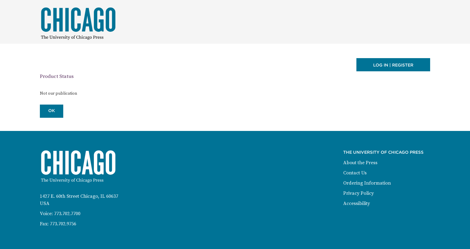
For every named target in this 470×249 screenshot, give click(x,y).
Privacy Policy (358, 193)
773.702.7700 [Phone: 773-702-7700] (67, 214)
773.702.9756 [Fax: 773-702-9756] (63, 224)
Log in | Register (393, 65)
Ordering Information (367, 183)
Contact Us (355, 173)
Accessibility (356, 203)
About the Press (360, 163)
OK (51, 110)
